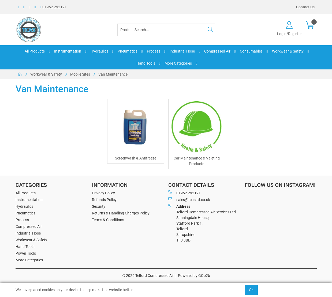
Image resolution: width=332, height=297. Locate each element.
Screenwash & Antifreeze (135, 158)
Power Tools (26, 253)
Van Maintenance (113, 74)
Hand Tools (145, 63)
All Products (35, 51)
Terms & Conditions (108, 220)
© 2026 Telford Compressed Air (148, 275)
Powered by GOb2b (194, 275)
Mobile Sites (80, 74)
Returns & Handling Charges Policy (121, 213)
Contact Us (305, 7)
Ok (251, 290)
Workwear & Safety (288, 51)
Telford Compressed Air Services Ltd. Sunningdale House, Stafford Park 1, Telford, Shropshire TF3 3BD (202, 223)
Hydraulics (99, 51)
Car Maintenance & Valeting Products (197, 161)
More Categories (178, 63)
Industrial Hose (182, 51)
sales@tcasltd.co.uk (189, 199)
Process (153, 51)
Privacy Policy (103, 193)
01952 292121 (53, 7)
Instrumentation (67, 51)
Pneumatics (127, 51)
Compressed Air (217, 51)
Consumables (251, 51)
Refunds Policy (104, 200)
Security (98, 206)
